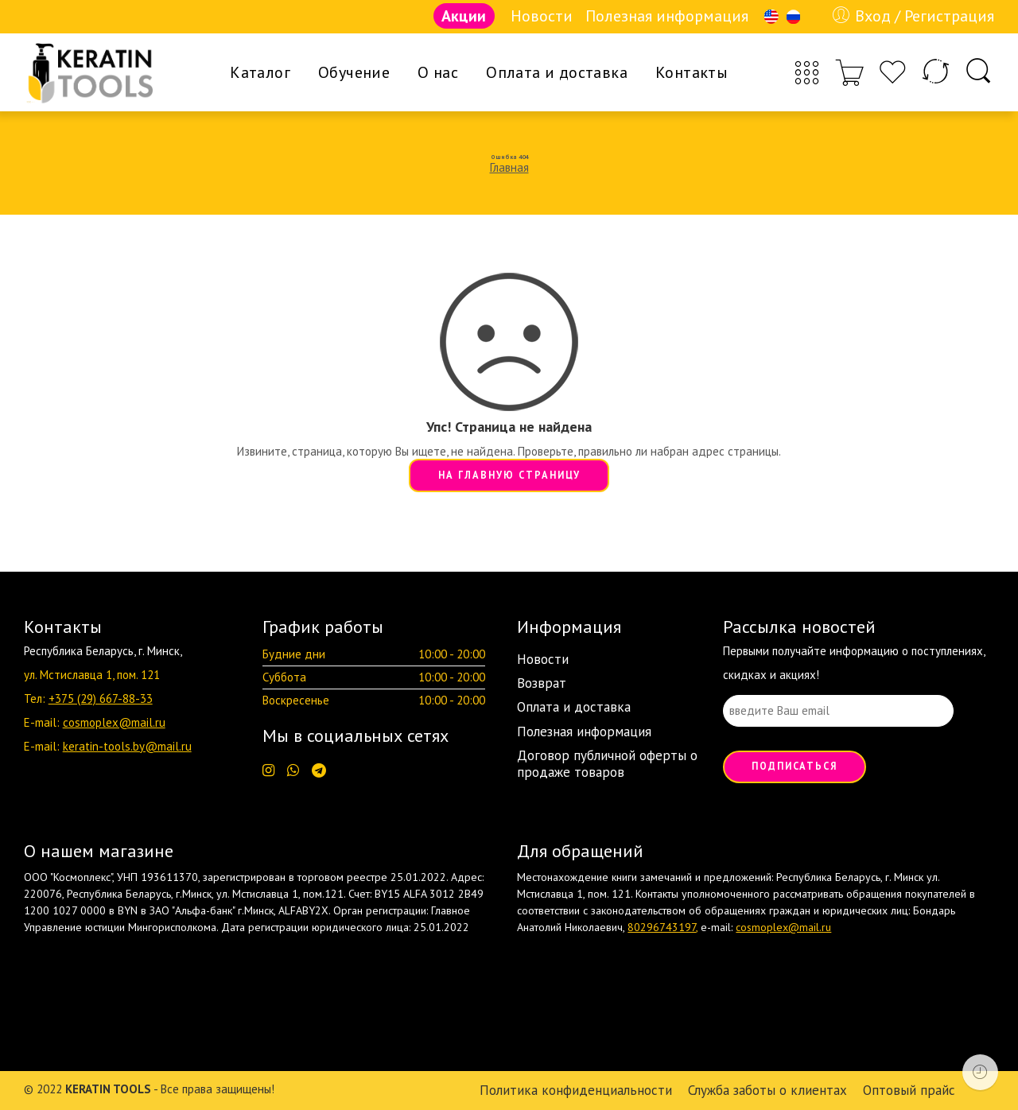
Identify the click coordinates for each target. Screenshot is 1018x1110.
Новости (542, 16)
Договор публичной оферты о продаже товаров (607, 763)
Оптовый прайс (909, 1090)
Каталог (260, 72)
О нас (438, 72)
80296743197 (662, 927)
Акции (463, 16)
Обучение (354, 72)
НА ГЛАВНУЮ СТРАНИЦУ (509, 474)
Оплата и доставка (557, 72)
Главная (509, 167)
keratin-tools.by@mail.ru (127, 746)
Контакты (691, 72)
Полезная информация (666, 16)
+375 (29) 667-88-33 (101, 698)
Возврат (541, 683)
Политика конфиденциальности (576, 1090)
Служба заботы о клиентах (767, 1090)
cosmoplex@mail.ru (114, 722)
